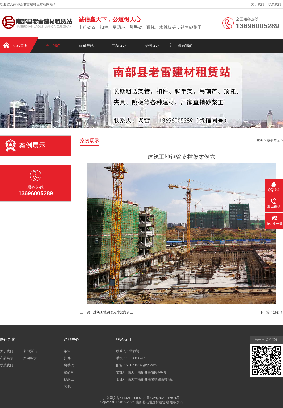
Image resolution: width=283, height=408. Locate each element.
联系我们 (274, 4)
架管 (67, 351)
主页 (260, 140)
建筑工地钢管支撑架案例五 (113, 312)
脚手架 (69, 365)
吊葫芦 (69, 372)
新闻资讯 (86, 46)
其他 (67, 386)
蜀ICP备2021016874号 (163, 398)
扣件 (67, 358)
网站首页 (20, 46)
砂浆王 (69, 379)
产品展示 (119, 46)
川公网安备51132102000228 (124, 398)
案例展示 (152, 46)
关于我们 (257, 4)
